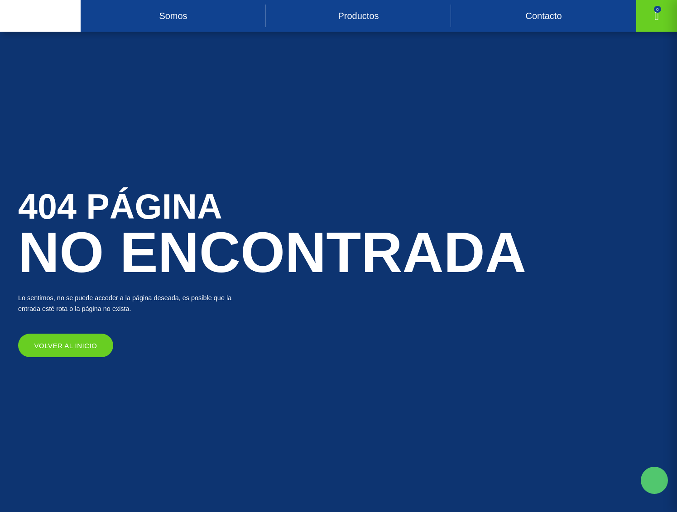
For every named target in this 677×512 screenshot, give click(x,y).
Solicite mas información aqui (654, 480)
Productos (358, 16)
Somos (173, 16)
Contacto (543, 16)
